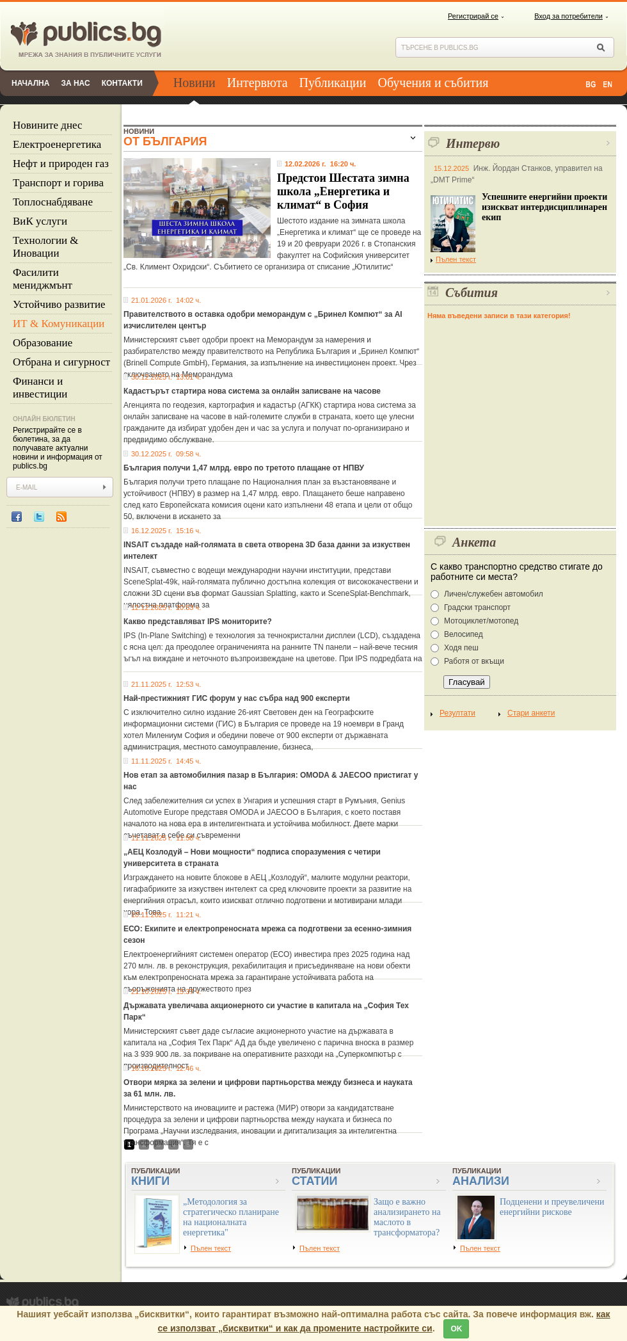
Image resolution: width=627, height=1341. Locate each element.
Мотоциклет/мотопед (481, 620)
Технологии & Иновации (46, 246)
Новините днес (48, 125)
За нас (75, 83)
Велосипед (463, 634)
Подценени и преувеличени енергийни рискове (552, 1207)
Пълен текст (453, 259)
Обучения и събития (433, 83)
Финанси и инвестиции (40, 387)
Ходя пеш (461, 647)
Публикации (333, 83)
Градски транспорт (477, 607)
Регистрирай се (473, 16)
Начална (30, 83)
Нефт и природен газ (61, 163)
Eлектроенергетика (57, 144)
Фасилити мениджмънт (42, 278)
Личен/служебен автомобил (493, 594)
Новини (194, 83)
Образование (42, 343)
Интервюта (257, 83)
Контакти (122, 83)
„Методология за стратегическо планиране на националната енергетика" (231, 1217)
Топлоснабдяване (53, 202)
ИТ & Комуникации (58, 323)
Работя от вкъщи (474, 661)
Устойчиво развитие (59, 304)
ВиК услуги (40, 221)
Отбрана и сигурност (61, 362)
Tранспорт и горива (58, 183)
